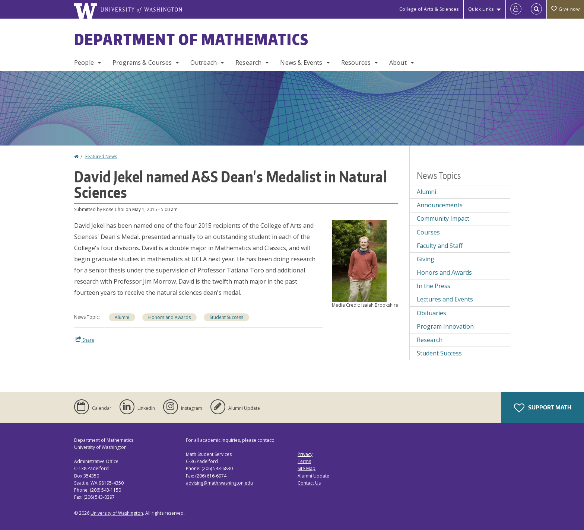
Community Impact (443, 218)
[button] (359, 260)
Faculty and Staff (440, 246)
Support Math (542, 408)
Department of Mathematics (191, 39)
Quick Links (481, 9)
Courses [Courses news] (428, 232)
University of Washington (117, 513)
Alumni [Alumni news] (426, 192)
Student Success (226, 317)
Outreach (203, 62)
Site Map (306, 468)
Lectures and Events (445, 299)
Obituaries (431, 313)
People (84, 62)
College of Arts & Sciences (429, 9)
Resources (356, 62)
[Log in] (516, 9)
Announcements (440, 205)
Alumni (122, 317)
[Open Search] (536, 9)
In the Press (433, 286)
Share (85, 339)
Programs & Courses (142, 62)
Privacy (305, 454)
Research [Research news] (429, 340)
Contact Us (309, 483)
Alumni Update (313, 476)
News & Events (301, 62)
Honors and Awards (169, 317)
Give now (565, 9)
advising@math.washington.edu (219, 483)
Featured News (101, 156)
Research (248, 62)
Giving (425, 259)
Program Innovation (445, 326)
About (398, 62)
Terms (304, 461)
